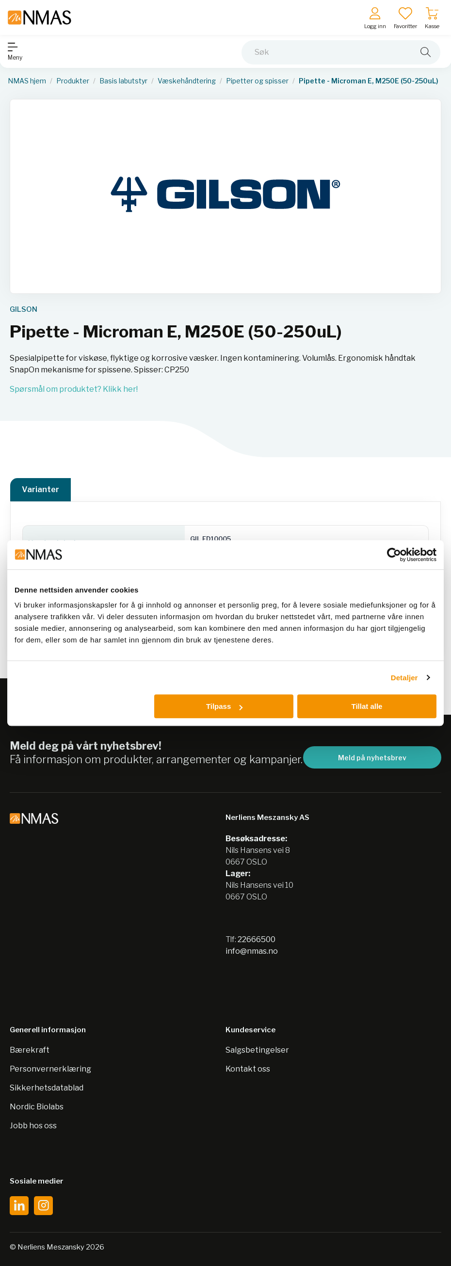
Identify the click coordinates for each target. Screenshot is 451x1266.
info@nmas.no (252, 951)
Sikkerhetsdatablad (46, 1087)
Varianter (40, 489)
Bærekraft (29, 1050)
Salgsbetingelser (257, 1050)
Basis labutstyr (123, 81)
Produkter (72, 81)
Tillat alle (366, 706)
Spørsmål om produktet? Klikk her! (74, 389)
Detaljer (404, 677)
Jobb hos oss (33, 1125)
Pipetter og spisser (257, 81)
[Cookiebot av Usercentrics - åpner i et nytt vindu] (394, 554)
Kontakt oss (248, 1069)
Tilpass (224, 706)
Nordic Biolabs (37, 1106)
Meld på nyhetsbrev (372, 757)
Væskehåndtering (187, 81)
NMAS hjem (27, 81)
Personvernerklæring (50, 1069)
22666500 (256, 939)
